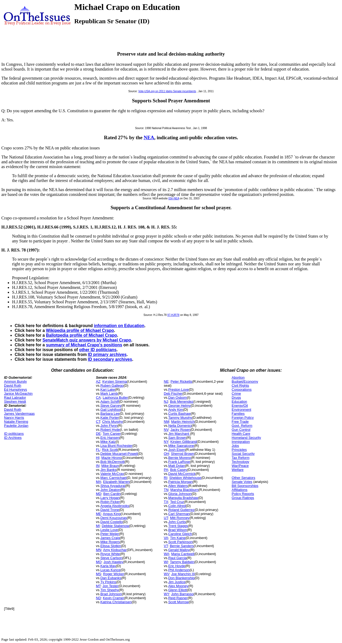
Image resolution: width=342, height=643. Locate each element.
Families (238, 414)
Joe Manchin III (183, 574)
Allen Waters (178, 486)
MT (98, 586)
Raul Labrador (15, 398)
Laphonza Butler (115, 398)
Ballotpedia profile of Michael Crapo (81, 335)
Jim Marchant (179, 434)
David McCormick (182, 474)
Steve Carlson (111, 558)
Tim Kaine (177, 538)
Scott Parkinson (180, 542)
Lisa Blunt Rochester (116, 446)
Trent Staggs (178, 526)
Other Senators (243, 478)
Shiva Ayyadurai (112, 486)
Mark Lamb (109, 394)
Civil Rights (240, 386)
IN (97, 466)
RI (165, 478)
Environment (241, 410)
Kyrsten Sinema (114, 381)
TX (166, 502)
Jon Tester (111, 586)
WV (166, 574)
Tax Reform (240, 458)
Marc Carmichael (113, 478)
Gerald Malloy (179, 550)
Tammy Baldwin (182, 562)
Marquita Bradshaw (183, 498)
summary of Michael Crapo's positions (84, 345)
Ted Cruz (177, 502)
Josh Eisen (176, 450)
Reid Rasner (178, 598)
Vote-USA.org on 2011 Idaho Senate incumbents (167, 91)
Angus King (112, 514)
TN (166, 490)
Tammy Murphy (180, 418)
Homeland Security (246, 438)
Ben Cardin (112, 494)
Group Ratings (243, 498)
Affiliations (239, 490)
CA (98, 398)
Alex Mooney (178, 586)
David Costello (111, 522)
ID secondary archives (110, 359)
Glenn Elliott (177, 590)
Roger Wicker (113, 574)
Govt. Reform (242, 426)
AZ (98, 381)
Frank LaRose (179, 462)
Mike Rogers (110, 542)
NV (166, 430)
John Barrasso (182, 594)
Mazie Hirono (111, 458)
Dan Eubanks (110, 578)
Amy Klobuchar (115, 550)
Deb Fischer (173, 394)
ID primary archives (107, 354)
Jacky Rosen (180, 430)
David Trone (109, 510)
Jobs (235, 446)
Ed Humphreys (15, 390)
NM (166, 422)
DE (98, 434)
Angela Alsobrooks (114, 506)
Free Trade (240, 422)
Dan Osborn (177, 398)
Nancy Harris (14, 418)
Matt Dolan (176, 466)
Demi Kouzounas (113, 518)
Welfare (238, 470)
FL (98, 450)
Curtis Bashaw (179, 414)
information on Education (119, 325)
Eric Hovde (176, 566)
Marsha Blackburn (184, 490)
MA (98, 482)
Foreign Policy (243, 418)
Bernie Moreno (179, 458)
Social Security (243, 454)
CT (98, 422)
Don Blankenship (181, 578)
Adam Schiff (109, 402)
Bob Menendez (181, 402)
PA (166, 470)
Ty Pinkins (108, 582)
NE (166, 381)
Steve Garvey (111, 406)
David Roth (12, 386)
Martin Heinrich (182, 422)
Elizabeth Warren (116, 482)
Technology (240, 462)
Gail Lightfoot (110, 410)
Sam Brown (177, 438)
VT (166, 546)
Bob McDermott (112, 462)
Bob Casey (178, 470)
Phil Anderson (179, 570)
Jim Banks (108, 470)
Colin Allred (177, 506)
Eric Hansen (109, 438)
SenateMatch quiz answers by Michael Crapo (86, 340)
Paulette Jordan (16, 426)
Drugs (236, 398)
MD (98, 494)
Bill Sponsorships (245, 486)
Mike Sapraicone (181, 446)
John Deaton (110, 490)
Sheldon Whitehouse (185, 478)
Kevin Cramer (113, 598)
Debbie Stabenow (115, 526)
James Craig (110, 538)
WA (166, 554)
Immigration (241, 442)
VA (166, 538)
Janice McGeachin (18, 394)
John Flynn (109, 426)
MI (98, 526)
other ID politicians (97, 349)
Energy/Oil (240, 406)
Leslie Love (109, 530)
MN (98, 550)
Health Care (241, 434)
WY (166, 594)
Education (239, 402)
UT (166, 518)
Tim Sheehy (109, 590)
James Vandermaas (19, 414)
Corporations (241, 390)
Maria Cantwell (182, 554)
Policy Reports (243, 494)
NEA (149, 137)
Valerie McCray (112, 474)
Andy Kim (175, 410)
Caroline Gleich (180, 534)
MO (99, 562)
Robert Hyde (110, 430)
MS (98, 574)
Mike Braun (110, 466)
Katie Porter (109, 418)
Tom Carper (112, 434)
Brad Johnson (111, 594)
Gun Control (241, 430)
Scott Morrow (178, 602)
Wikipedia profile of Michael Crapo (80, 330)
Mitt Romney (179, 518)
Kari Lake (107, 390)
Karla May (108, 566)
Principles (239, 450)
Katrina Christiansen (116, 602)
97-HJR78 (173, 314)
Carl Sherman (179, 514)
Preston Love (178, 390)
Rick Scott (110, 450)
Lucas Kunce (110, 570)
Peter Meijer (109, 534)
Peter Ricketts (181, 381)
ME (98, 514)
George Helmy (179, 406)
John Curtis (177, 522)
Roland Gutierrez (181, 510)
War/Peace (240, 466)
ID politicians (14, 434)
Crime (236, 394)
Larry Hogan (110, 498)
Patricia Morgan (180, 482)
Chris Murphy (112, 422)
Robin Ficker (110, 502)
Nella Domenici (180, 426)
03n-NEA (173, 198)
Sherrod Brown (182, 454)
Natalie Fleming (16, 422)
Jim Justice (176, 582)
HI (97, 458)
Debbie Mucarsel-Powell (119, 454)
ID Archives (13, 438)
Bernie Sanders (182, 546)
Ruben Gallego (112, 386)
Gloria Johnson (180, 494)
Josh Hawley (113, 562)
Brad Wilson (177, 530)
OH (166, 454)
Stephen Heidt (15, 402)
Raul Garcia (177, 558)
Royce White (110, 554)
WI (166, 562)
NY (166, 442)
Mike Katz (108, 442)
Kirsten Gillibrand (183, 442)
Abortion (238, 377)
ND (98, 598)
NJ (166, 402)
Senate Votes (242, 482)
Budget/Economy (245, 381)
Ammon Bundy (15, 381)
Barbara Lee (110, 414)
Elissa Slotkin (110, 546)
